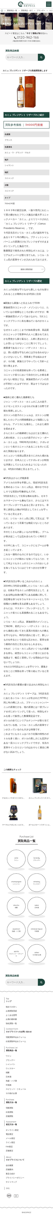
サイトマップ (11, 1182)
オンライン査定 (12, 1130)
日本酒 (8, 1077)
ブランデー (10, 1060)
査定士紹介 (10, 1173)
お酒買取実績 (11, 1011)
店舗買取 (9, 1116)
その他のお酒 (11, 1093)
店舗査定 (9, 1150)
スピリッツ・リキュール (16, 1089)
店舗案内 (9, 1169)
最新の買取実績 (27, 269)
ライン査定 (10, 1142)
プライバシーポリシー (15, 1178)
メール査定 (10, 1138)
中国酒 (8, 1085)
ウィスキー (10, 1068)
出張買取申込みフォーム (16, 1041)
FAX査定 (9, 1146)
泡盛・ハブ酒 (11, 1081)
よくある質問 (11, 1015)
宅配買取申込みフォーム (16, 1037)
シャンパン (10, 1064)
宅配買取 (9, 1108)
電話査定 (9, 1134)
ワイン (8, 1056)
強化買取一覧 (11, 1023)
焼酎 (7, 1072)
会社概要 (9, 1165)
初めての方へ (11, 1007)
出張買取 (9, 1112)
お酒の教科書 (11, 1019)
